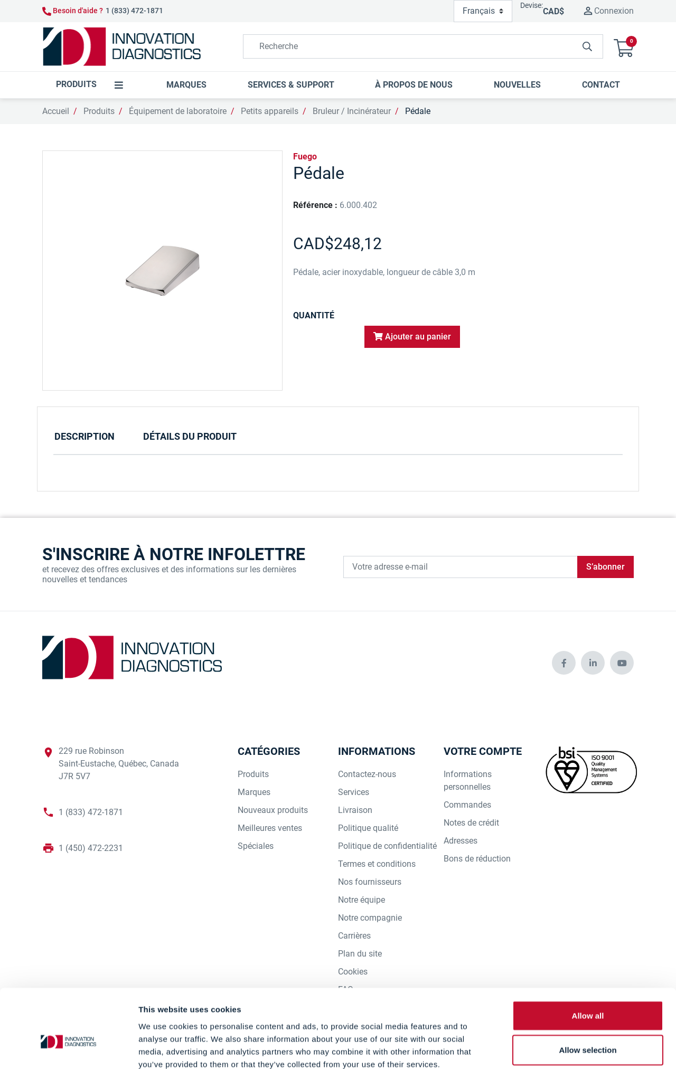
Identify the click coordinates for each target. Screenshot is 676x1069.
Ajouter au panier (412, 337)
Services (353, 792)
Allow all (588, 956)
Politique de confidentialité (387, 846)
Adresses (460, 841)
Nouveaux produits (273, 810)
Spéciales (256, 846)
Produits (99, 111)
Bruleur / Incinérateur (352, 111)
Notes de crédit (471, 823)
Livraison (355, 810)
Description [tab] (84, 436)
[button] (624, 46)
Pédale (417, 111)
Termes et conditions (377, 864)
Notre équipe (361, 900)
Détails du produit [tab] (190, 436)
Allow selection (587, 991)
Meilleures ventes (270, 828)
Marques (254, 792)
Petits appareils (269, 111)
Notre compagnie (370, 918)
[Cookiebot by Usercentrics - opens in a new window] (68, 1048)
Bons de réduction (477, 859)
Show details (554, 1048)
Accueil (55, 111)
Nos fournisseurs (369, 882)
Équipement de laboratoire (178, 111)
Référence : (315, 205)
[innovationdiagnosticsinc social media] (564, 663)
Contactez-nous (367, 774)
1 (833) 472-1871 (134, 10)
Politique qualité (368, 828)
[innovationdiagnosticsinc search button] (587, 46)
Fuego (305, 157)
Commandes (467, 805)
